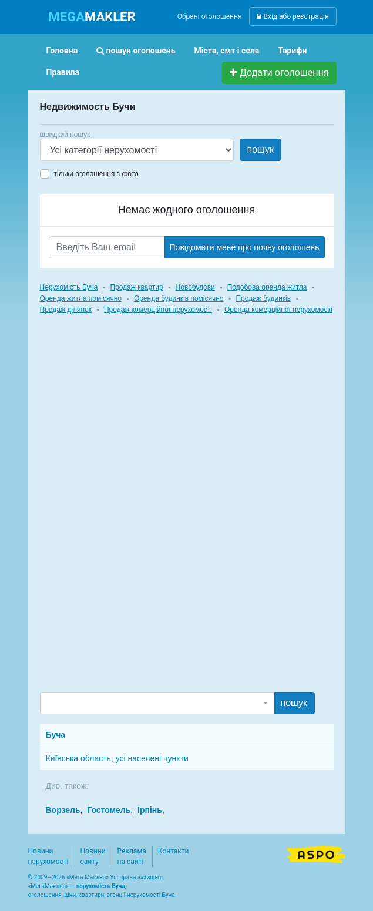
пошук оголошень (135, 50)
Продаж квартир (136, 287)
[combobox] (157, 703)
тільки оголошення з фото (96, 174)
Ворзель (63, 810)
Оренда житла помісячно (81, 298)
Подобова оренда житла (267, 287)
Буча (56, 734)
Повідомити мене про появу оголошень (245, 247)
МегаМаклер (48, 886)
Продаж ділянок (66, 309)
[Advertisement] (128, 514)
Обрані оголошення (209, 16)
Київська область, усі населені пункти (117, 758)
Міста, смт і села (227, 50)
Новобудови (195, 287)
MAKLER (92, 16)
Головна (62, 50)
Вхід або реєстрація (292, 16)
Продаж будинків (263, 298)
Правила (63, 72)
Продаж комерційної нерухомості (158, 309)
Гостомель (108, 810)
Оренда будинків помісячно (179, 298)
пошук (260, 149)
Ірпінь (149, 810)
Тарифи (292, 50)
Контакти (173, 851)
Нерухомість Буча (69, 287)
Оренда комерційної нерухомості (278, 309)
